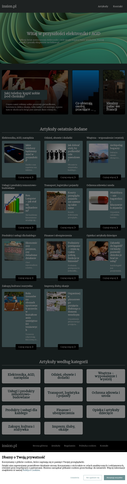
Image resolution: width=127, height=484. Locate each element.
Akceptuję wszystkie (114, 478)
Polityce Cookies (31, 470)
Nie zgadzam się (92, 478)
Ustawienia (74, 478)
